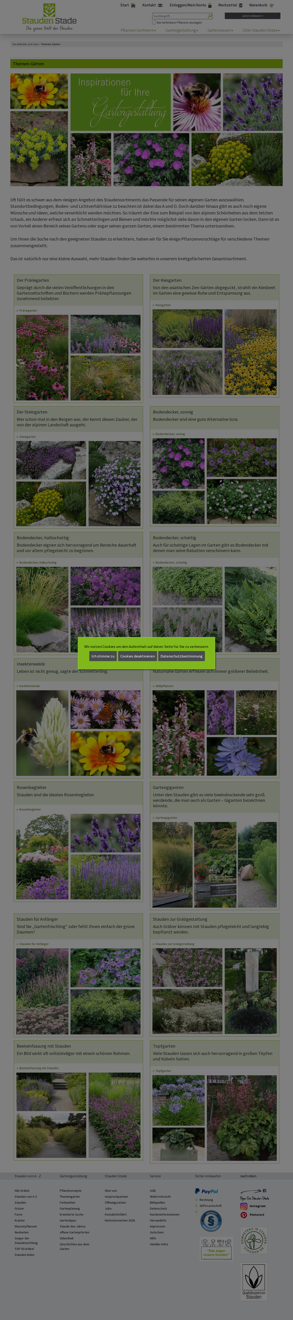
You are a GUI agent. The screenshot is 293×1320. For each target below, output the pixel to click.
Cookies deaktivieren (137, 656)
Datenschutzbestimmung (181, 656)
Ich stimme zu (103, 656)
